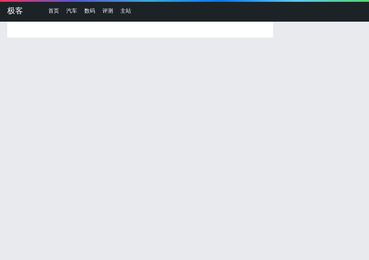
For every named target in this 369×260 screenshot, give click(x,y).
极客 (15, 10)
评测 (107, 11)
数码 (89, 11)
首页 (53, 11)
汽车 (71, 11)
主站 (125, 11)
